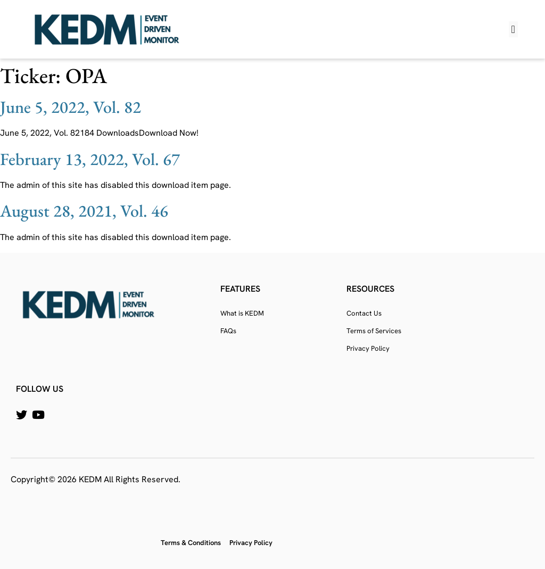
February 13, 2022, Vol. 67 (90, 159)
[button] (513, 29)
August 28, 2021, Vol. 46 (84, 211)
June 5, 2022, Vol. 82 (70, 107)
